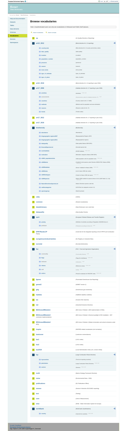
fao (37, 249)
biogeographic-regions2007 (49, 136)
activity (43, 222)
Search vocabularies (38, 32)
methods (44, 104)
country (43, 413)
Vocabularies (14, 36)
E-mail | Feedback (15, 425)
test (37, 393)
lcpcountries (45, 359)
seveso (38, 388)
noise (38, 378)
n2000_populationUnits (48, 158)
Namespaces (14, 42)
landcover (39, 334)
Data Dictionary (24, 15)
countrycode (45, 48)
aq (37, 38)
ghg (37, 289)
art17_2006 (40, 88)
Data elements (14, 29)
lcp (37, 355)
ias (37, 300)
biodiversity (40, 128)
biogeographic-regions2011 (49, 140)
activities (44, 93)
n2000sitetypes (45, 175)
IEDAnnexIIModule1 (43, 310)
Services (12, 39)
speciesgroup (45, 191)
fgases (38, 279)
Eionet (17, 15)
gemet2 (38, 284)
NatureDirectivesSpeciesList (49, 183)
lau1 (37, 339)
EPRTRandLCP (41, 232)
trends (43, 111)
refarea (43, 265)
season (43, 66)
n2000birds (44, 162)
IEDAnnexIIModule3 (43, 315)
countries (44, 101)
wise (37, 404)
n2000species (45, 178)
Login (101, 1)
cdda (38, 197)
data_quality (45, 51)
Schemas (13, 32)
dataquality (44, 143)
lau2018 (39, 350)
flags (42, 257)
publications (40, 383)
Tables (12, 25)
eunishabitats (45, 151)
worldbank (40, 409)
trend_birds (44, 70)
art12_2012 (40, 43)
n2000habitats (45, 167)
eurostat (39, 244)
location (43, 55)
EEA (17, 1)
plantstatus (44, 363)
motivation (44, 154)
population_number (47, 59)
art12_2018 (40, 83)
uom (37, 398)
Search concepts (52, 32)
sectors (43, 367)
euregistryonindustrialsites (46, 239)
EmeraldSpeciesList (47, 147)
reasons (43, 108)
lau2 (37, 344)
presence (44, 62)
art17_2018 (40, 122)
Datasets (13, 22)
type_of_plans (45, 77)
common (39, 202)
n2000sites (44, 171)
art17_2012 (40, 117)
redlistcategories (46, 187)
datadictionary (41, 207)
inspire (38, 329)
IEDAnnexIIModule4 (43, 322)
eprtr (38, 217)
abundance (44, 132)
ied (37, 305)
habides (39, 295)
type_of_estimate (46, 73)
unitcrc (43, 273)
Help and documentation (17, 18)
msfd (38, 373)
